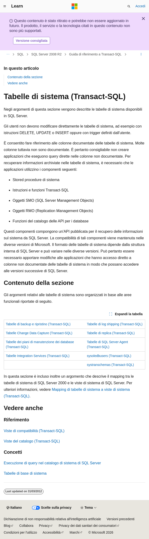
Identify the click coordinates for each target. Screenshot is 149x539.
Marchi (75, 532)
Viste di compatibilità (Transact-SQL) (34, 431)
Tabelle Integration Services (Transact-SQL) (37, 356)
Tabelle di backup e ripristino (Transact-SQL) (38, 324)
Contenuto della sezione (25, 77)
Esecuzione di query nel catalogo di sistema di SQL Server (52, 463)
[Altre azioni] (141, 54)
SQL (20, 54)
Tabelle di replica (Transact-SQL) (111, 333)
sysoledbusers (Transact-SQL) (109, 356)
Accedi (140, 6)
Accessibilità (52, 532)
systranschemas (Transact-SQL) (110, 365)
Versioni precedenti (120, 519)
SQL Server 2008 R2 (46, 54)
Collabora (26, 525)
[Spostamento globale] (4, 6)
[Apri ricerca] (129, 6)
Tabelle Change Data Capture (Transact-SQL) (39, 333)
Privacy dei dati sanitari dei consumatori (87, 525)
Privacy (44, 525)
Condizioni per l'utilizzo (20, 532)
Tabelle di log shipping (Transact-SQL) (115, 324)
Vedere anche (17, 83)
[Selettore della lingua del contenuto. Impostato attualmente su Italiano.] (14, 508)
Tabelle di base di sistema (25, 473)
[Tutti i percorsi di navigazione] (8, 54)
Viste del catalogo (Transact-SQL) (32, 441)
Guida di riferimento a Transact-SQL (95, 54)
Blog (7, 525)
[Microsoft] (75, 6)
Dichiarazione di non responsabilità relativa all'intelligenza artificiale (52, 519)
